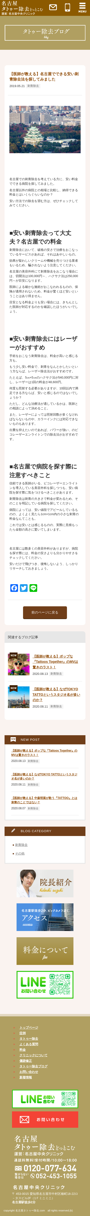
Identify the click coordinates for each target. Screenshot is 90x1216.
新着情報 (25, 1077)
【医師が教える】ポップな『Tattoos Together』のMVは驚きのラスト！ (55, 661)
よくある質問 (28, 1044)
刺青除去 (33, 86)
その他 (19, 853)
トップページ (28, 1027)
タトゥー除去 (28, 1038)
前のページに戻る (44, 612)
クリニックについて (33, 1055)
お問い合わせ (28, 1072)
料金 (22, 1049)
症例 (22, 1033)
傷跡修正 (25, 1061)
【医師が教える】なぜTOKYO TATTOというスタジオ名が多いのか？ (56, 694)
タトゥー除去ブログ (33, 1066)
